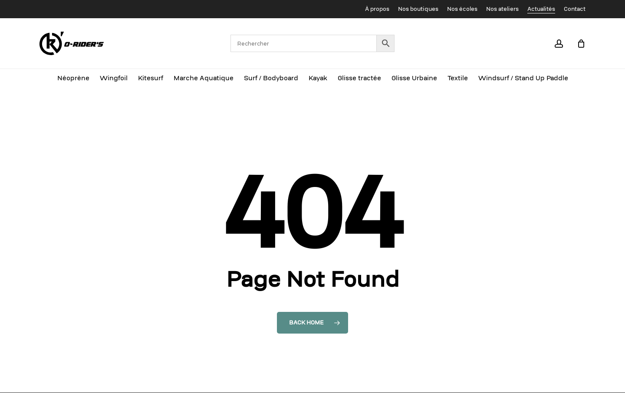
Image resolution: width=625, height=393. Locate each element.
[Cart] (581, 43)
